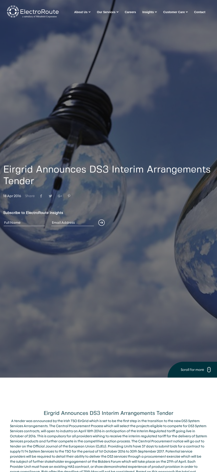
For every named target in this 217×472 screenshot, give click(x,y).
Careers (130, 12)
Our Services (107, 12)
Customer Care (175, 12)
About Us (82, 12)
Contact (199, 12)
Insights (149, 12)
